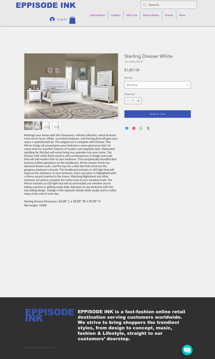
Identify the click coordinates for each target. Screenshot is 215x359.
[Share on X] (148, 128)
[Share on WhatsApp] (141, 128)
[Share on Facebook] (127, 128)
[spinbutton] (133, 101)
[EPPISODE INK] (46, 5)
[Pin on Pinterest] (134, 128)
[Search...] (169, 5)
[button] (72, 20)
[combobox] (157, 85)
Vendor (128, 77)
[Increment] (138, 101)
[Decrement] (127, 101)
